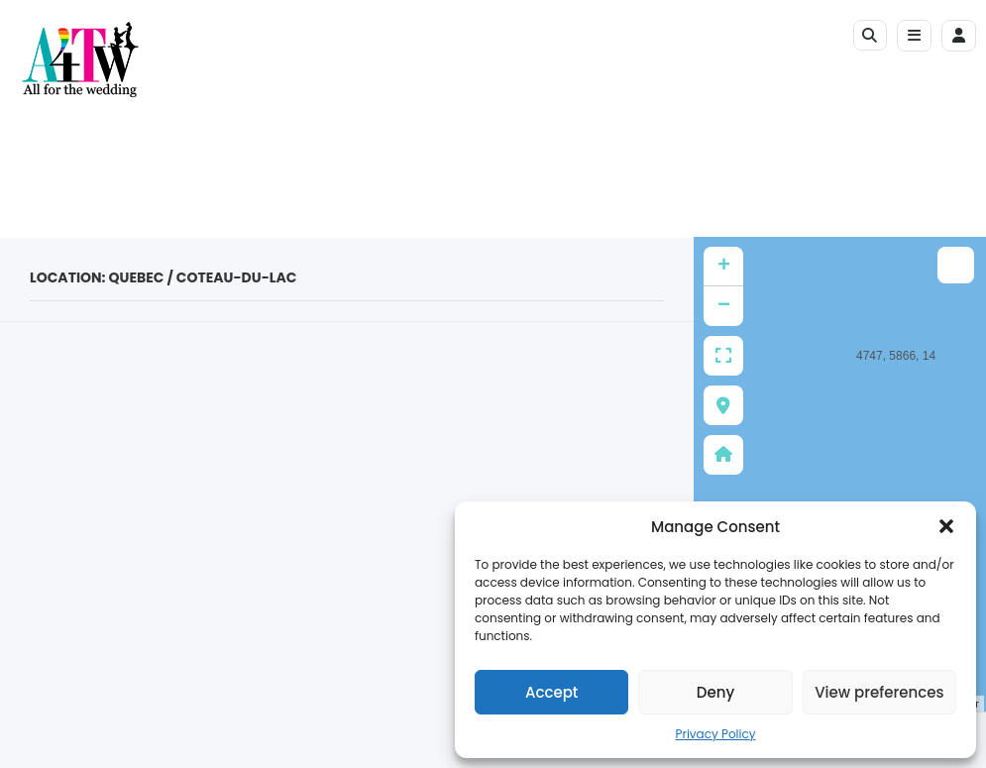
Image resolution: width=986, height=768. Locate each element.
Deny (715, 692)
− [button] (723, 306)
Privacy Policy (715, 733)
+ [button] (723, 266)
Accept (551, 692)
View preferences (879, 692)
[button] (946, 526)
